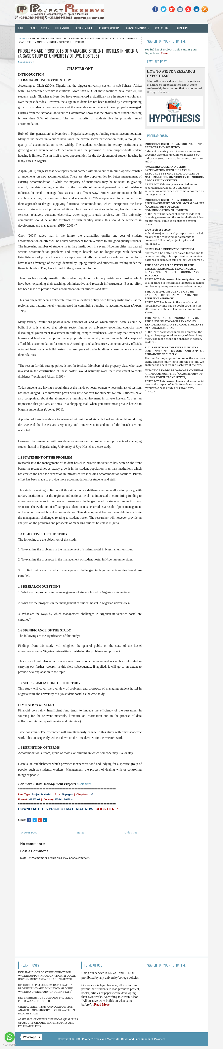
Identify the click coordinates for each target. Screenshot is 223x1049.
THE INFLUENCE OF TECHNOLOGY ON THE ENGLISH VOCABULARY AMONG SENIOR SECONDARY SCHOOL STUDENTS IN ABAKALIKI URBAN (174, 323)
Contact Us (161, 28)
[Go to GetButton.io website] (9, 1045)
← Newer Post (27, 832)
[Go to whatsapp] (10, 1037)
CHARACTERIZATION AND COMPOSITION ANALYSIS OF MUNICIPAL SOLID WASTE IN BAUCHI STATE (46, 1010)
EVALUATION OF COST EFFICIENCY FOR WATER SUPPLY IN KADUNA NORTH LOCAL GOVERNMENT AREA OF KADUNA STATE (47, 976)
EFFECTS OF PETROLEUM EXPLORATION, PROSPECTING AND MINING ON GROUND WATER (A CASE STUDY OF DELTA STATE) (45, 988)
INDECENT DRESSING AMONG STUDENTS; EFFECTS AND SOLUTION (174, 146)
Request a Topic (84, 28)
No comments (25, 62)
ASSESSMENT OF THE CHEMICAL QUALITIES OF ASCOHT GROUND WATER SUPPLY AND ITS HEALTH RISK (48, 1023)
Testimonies (181, 28)
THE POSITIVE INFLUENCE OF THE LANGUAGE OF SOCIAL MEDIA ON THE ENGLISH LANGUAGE (171, 295)
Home (21, 28)
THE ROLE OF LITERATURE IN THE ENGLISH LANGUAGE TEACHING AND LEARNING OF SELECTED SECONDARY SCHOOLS (172, 270)
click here (84, 784)
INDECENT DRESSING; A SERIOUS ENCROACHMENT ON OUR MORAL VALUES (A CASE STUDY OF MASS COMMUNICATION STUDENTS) (174, 205)
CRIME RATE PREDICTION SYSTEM (169, 249)
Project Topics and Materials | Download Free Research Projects (123, 1039)
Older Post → (133, 832)
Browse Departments (137, 28)
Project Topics (41, 27)
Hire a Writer (62, 28)
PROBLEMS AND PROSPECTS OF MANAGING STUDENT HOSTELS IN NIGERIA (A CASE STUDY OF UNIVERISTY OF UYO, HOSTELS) (78, 53)
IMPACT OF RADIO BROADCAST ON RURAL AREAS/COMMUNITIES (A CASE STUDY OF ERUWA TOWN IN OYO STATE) (174, 374)
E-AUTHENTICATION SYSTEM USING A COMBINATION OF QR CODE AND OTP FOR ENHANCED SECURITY (174, 351)
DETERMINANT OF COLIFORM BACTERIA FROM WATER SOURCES (45, 999)
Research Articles (109, 28)
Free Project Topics (158, 229)
